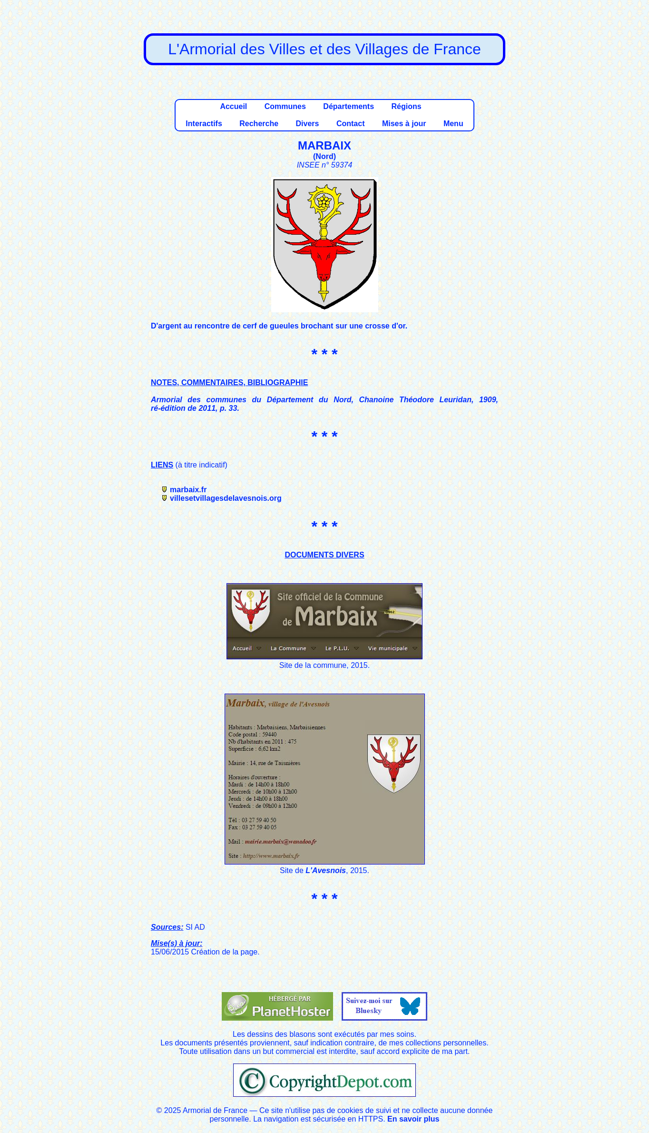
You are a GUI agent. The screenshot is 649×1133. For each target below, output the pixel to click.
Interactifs (204, 123)
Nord (324, 156)
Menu (453, 123)
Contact (350, 123)
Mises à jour (404, 123)
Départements (348, 106)
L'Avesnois (325, 870)
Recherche (258, 123)
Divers (307, 123)
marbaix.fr (188, 490)
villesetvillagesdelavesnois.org (226, 498)
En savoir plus (413, 1119)
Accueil (233, 106)
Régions (406, 106)
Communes (285, 106)
